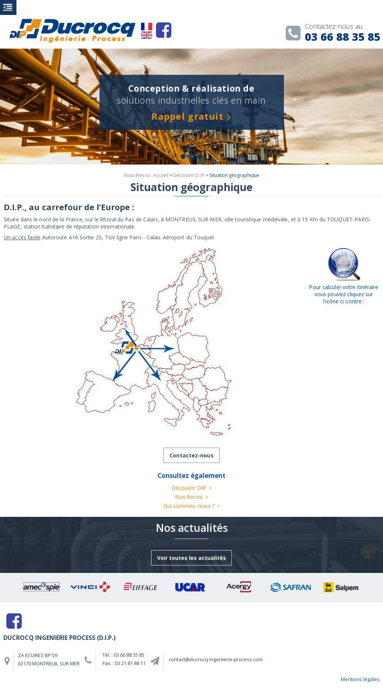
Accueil (160, 175)
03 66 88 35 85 (334, 34)
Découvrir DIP (189, 487)
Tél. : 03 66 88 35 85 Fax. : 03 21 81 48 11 (123, 658)
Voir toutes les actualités (191, 557)
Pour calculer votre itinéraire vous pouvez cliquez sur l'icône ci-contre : (343, 294)
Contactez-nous (191, 455)
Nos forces (188, 496)
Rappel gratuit (187, 116)
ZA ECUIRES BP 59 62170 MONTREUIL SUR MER (49, 659)
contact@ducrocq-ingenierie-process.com (216, 659)
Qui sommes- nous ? (188, 505)
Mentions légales (360, 679)
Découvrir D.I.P (189, 175)
